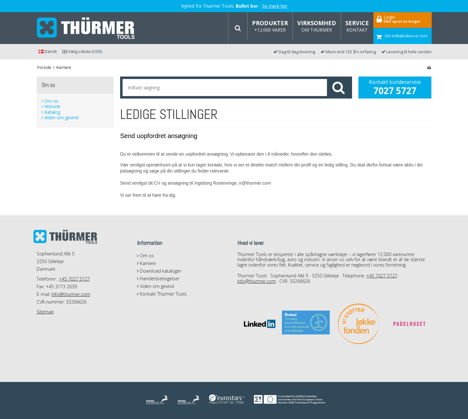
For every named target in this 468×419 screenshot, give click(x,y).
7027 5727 (394, 91)
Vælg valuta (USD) (82, 51)
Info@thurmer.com (71, 294)
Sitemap (45, 312)
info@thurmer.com (256, 281)
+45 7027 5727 (74, 279)
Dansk (48, 51)
